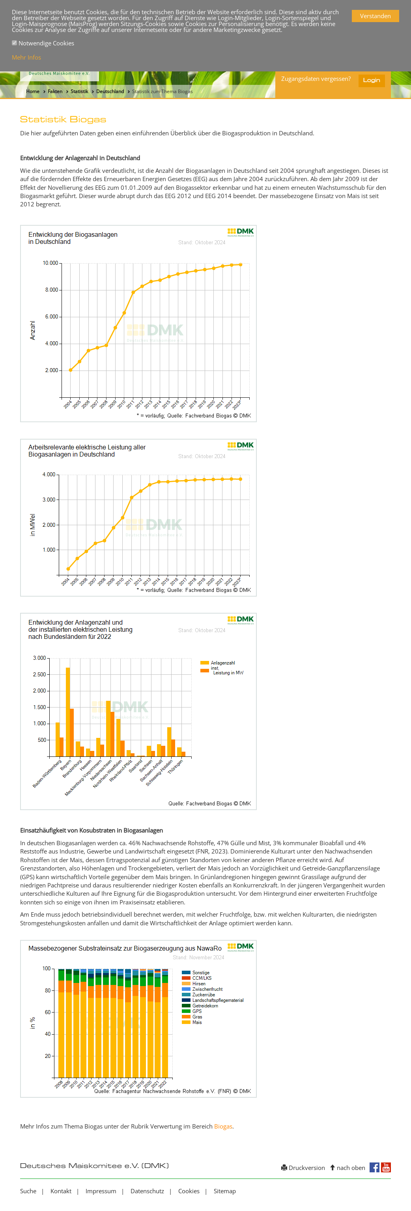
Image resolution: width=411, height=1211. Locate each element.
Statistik (79, 91)
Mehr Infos (26, 57)
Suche (28, 1191)
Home (32, 91)
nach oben (347, 1168)
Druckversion (303, 1168)
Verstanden (375, 16)
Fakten (55, 91)
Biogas (223, 1126)
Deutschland (110, 91)
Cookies (189, 1191)
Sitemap (225, 1191)
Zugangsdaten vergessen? (316, 78)
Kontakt (60, 1191)
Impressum (101, 1191)
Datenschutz (147, 1191)
